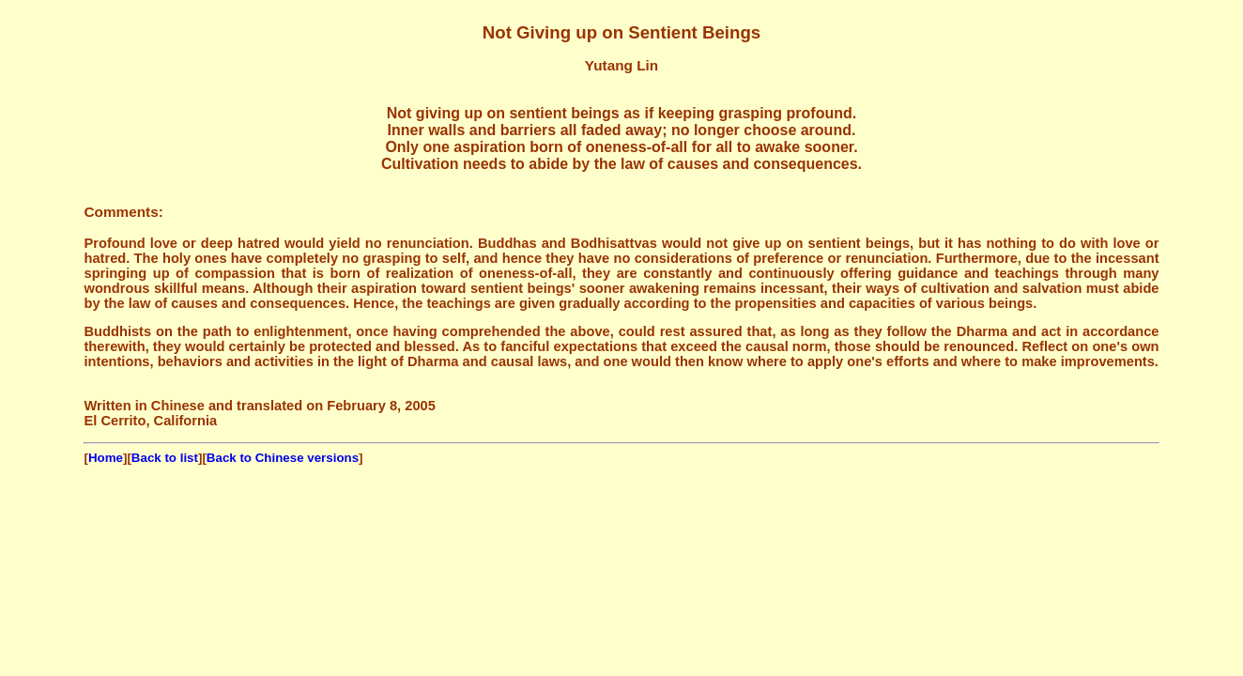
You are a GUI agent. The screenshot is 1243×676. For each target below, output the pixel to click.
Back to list (164, 458)
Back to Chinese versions (283, 458)
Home (105, 458)
